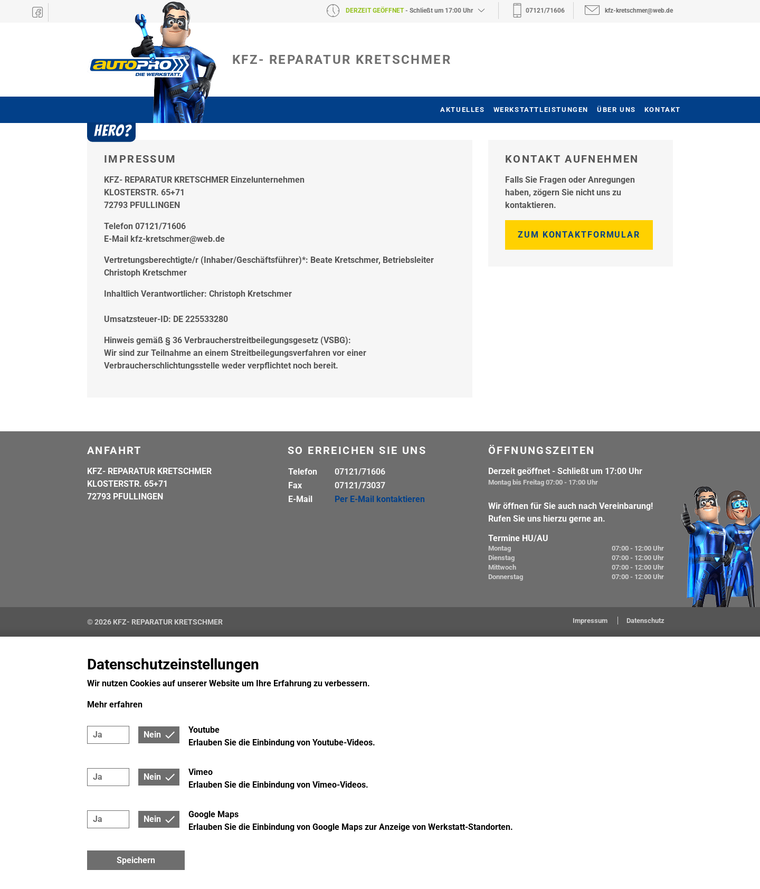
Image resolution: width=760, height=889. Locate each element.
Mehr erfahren (114, 704)
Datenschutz (645, 621)
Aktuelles (462, 110)
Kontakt (662, 110)
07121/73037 (360, 485)
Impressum (591, 621)
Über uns (616, 110)
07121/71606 (360, 472)
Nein (152, 735)
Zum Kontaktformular (579, 235)
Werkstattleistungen (540, 110)
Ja (97, 735)
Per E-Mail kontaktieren (380, 499)
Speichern (136, 860)
